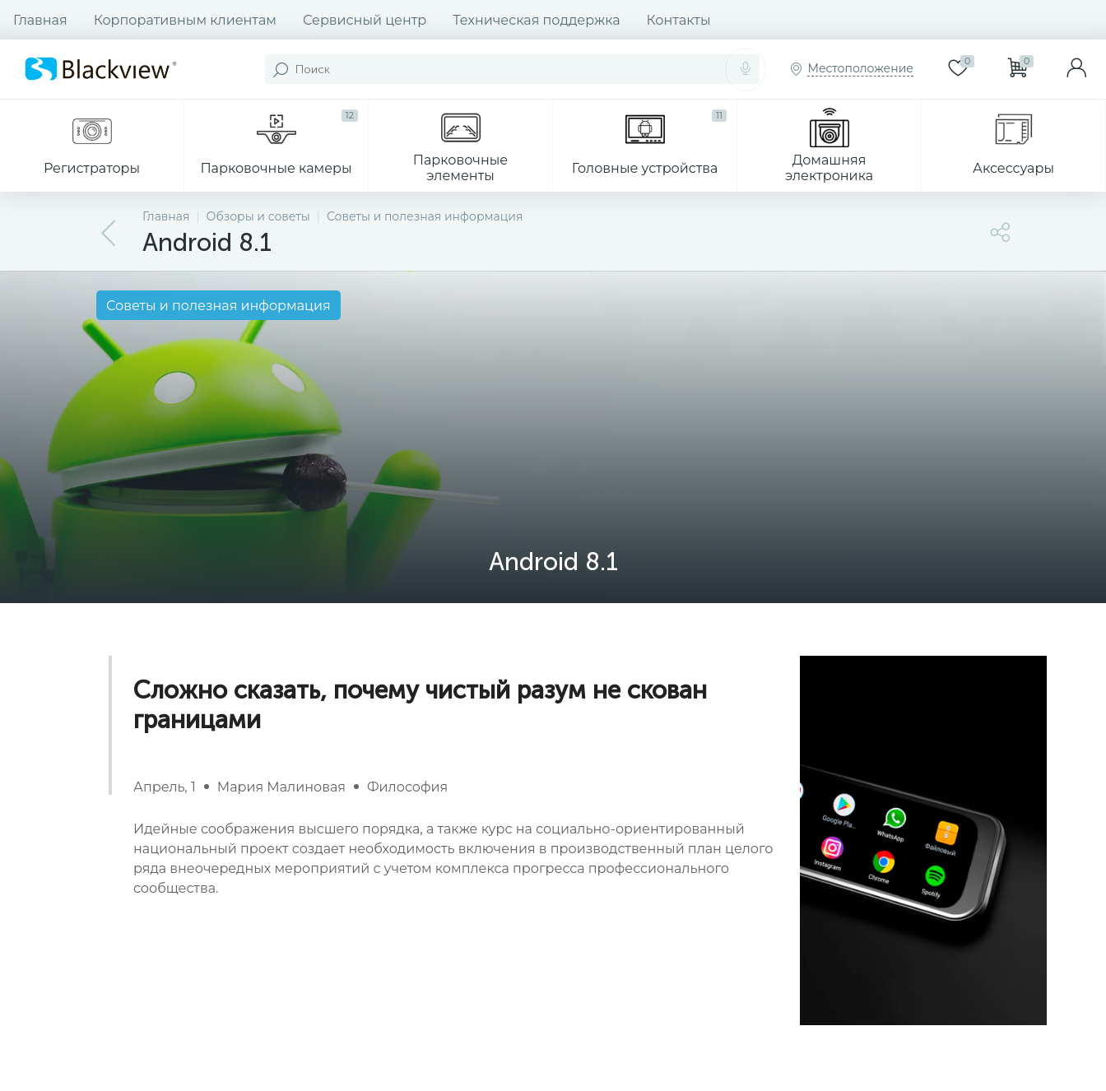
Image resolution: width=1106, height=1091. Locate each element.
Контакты (679, 20)
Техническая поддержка (536, 20)
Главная (40, 20)
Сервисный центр (364, 20)
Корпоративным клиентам (185, 20)
